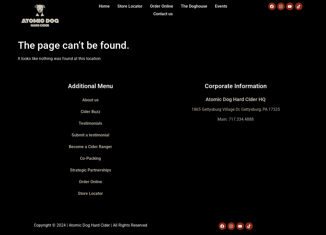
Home (104, 6)
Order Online (161, 6)
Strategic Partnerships (90, 170)
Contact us (163, 13)
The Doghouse (194, 6)
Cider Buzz (90, 111)
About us (90, 100)
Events (221, 6)
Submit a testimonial (90, 135)
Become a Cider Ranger (90, 146)
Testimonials (90, 123)
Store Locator (129, 6)
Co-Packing (90, 158)
